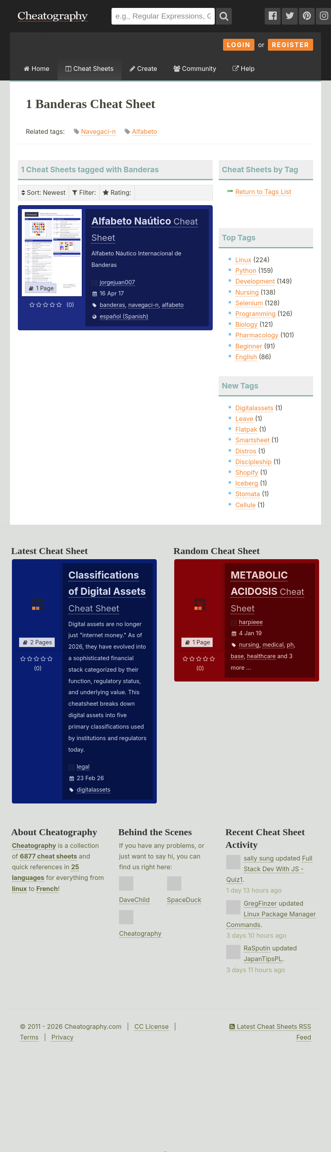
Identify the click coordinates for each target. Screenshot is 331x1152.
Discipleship (253, 462)
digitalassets (93, 789)
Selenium (249, 303)
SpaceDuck (184, 900)
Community (194, 68)
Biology (246, 324)
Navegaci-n (98, 131)
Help (243, 68)
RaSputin (257, 948)
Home (36, 68)
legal (83, 766)
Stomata (247, 494)
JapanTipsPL (263, 959)
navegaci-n (143, 304)
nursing (249, 644)
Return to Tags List (263, 192)
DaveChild (134, 900)
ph (290, 644)
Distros (245, 451)
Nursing (247, 292)
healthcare (261, 656)
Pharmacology (257, 335)
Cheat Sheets (89, 68)
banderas (112, 304)
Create (143, 68)
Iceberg (246, 483)
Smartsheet (252, 440)
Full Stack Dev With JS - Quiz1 (269, 869)
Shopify (246, 472)
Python (245, 270)
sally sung (259, 858)
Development (255, 281)
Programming (255, 314)
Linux (243, 260)
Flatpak (246, 429)
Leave (244, 419)
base (237, 656)
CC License (151, 1026)
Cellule (245, 505)
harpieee (251, 622)
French (47, 889)
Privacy (62, 1037)
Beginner (248, 346)
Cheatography (34, 845)
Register (290, 45)
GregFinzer (260, 903)
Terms (29, 1037)
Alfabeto (144, 131)
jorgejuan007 (117, 282)
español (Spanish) (124, 316)
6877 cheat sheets (48, 856)
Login (239, 45)
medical (272, 644)
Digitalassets (254, 408)
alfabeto (173, 304)
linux (19, 889)
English (246, 357)
